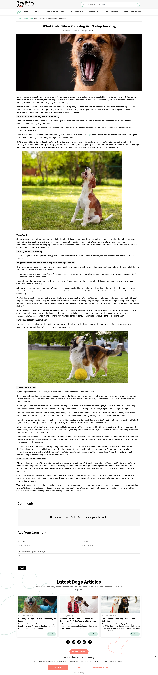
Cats (26, 12)
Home (18, 19)
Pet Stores (93, 12)
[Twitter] (79, 642)
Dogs (37, 12)
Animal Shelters (111, 12)
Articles (25, 19)
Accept (58, 667)
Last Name (84, 541)
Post (22, 568)
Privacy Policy (79, 673)
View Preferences (100, 667)
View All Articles (79, 652)
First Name (22, 541)
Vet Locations (77, 12)
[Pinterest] (84, 642)
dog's (89, 135)
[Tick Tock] (90, 642)
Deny (79, 667)
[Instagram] (73, 642)
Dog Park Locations (55, 12)
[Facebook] (68, 642)
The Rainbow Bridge (132, 12)
